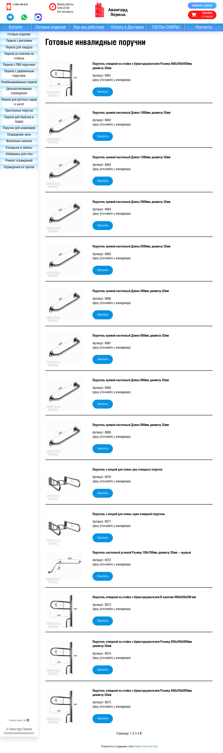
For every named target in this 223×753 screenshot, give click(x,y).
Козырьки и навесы (17, 154)
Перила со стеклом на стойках (17, 57)
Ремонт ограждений (17, 168)
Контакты (204, 28)
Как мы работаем (89, 28)
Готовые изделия (51, 28)
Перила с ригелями (17, 41)
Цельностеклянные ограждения (17, 97)
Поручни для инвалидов (17, 135)
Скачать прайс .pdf (17, 737)
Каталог (16, 28)
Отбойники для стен (17, 161)
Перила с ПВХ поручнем (17, 66)
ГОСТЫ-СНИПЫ (165, 28)
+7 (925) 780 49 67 (20, 5)
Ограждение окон (17, 141)
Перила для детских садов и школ (17, 108)
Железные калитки (17, 148)
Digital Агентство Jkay (146, 746)
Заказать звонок (202, 5)
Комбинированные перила (17, 86)
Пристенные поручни (17, 117)
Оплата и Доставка (127, 28)
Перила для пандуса (17, 48)
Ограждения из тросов (17, 174)
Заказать (102, 91)
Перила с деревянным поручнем (17, 75)
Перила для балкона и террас (17, 126)
